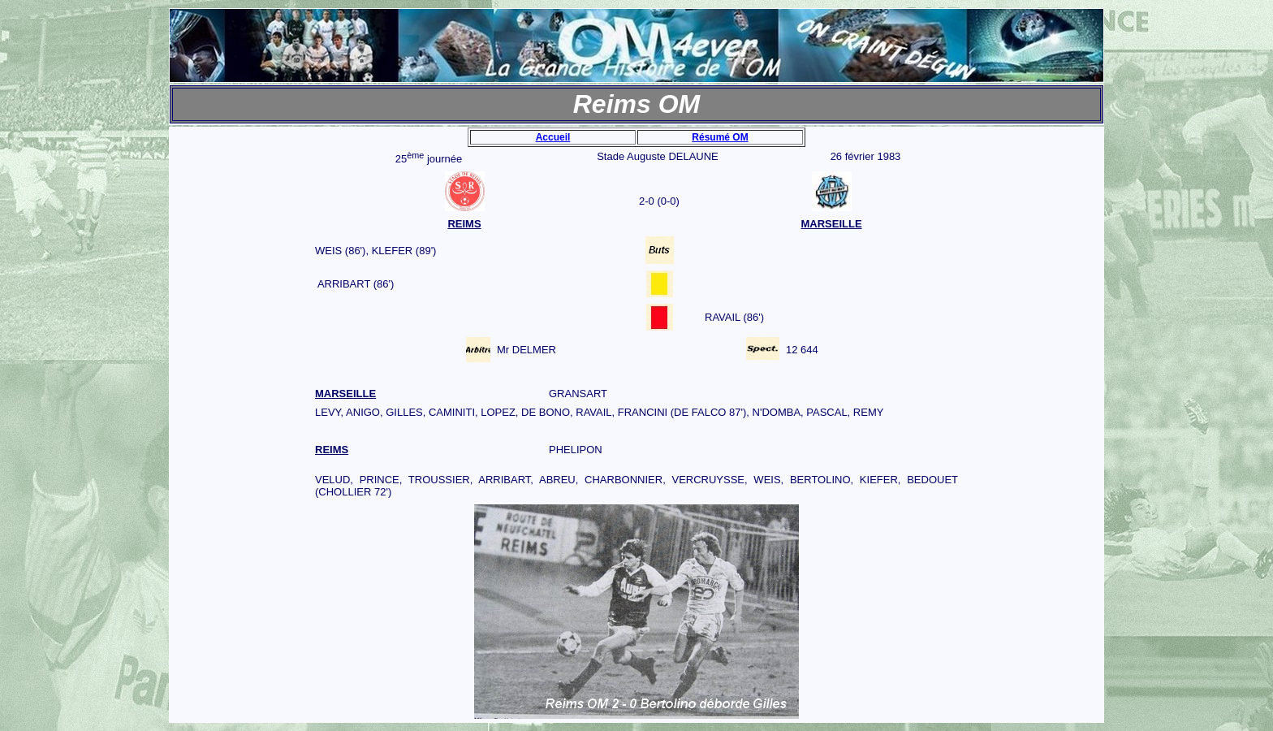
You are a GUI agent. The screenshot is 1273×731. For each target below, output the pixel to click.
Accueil (553, 137)
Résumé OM (720, 137)
